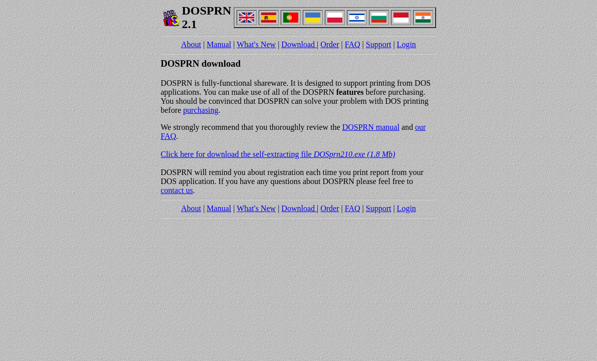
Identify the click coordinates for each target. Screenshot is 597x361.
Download (299, 44)
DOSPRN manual (371, 127)
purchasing (200, 110)
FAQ (352, 44)
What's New (256, 44)
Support (378, 44)
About (191, 44)
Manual (219, 44)
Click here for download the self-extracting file (278, 154)
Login (406, 44)
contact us (177, 190)
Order (329, 44)
